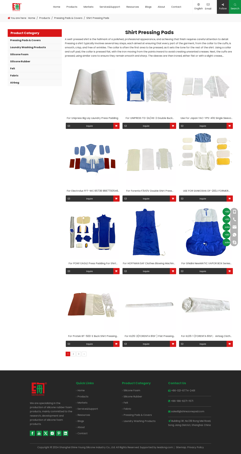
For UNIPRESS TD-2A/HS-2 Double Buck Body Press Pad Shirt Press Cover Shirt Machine (149, 118)
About (161, 7)
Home (56, 7)
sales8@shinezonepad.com (187, 411)
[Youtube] (39, 433)
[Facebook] (32, 433)
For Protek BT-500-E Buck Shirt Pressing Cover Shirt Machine (92, 336)
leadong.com (165, 447)
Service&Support (110, 7)
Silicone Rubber (20, 61)
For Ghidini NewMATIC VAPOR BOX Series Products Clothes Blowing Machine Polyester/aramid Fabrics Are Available (205, 264)
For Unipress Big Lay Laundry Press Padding (92, 118)
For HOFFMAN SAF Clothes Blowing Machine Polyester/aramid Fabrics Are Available (149, 264)
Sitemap (181, 447)
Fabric (14, 75)
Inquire (79, 126)
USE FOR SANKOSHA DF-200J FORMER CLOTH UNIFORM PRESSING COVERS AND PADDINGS (206, 191)
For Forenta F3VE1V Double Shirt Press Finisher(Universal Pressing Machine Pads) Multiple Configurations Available (149, 191)
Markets (88, 7)
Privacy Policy (195, 447)
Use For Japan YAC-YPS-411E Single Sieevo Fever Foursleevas (205, 118)
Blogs (148, 7)
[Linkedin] (65, 433)
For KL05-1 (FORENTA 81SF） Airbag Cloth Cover (205, 336)
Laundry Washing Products (28, 47)
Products (71, 7)
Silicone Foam (19, 54)
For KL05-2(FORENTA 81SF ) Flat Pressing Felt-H (149, 336)
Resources (132, 7)
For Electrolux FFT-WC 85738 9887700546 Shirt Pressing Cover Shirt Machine (92, 191)
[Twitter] (45, 433)
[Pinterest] (58, 433)
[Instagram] (52, 433)
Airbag (14, 82)
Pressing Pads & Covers (25, 40)
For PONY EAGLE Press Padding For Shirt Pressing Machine (92, 264)
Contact (176, 7)
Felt (12, 68)
